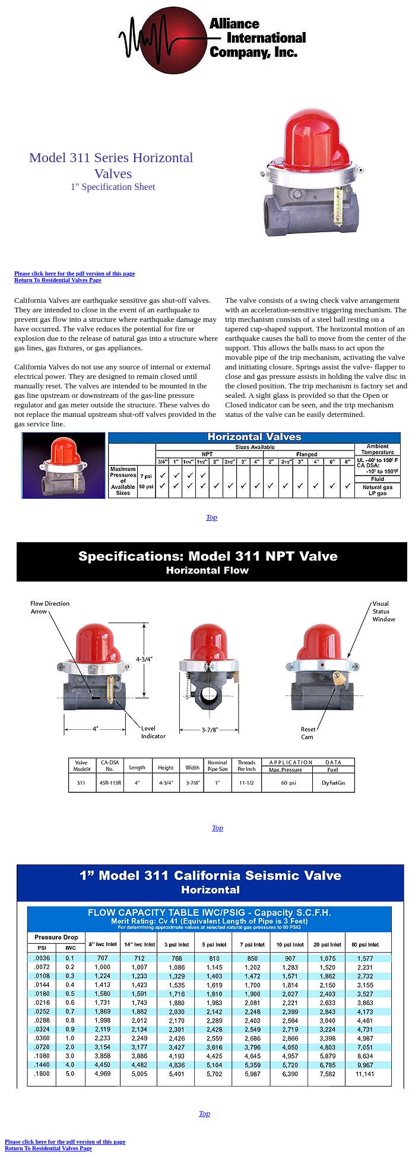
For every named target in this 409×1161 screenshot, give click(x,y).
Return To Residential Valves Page (58, 280)
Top (211, 517)
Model (47, 157)
